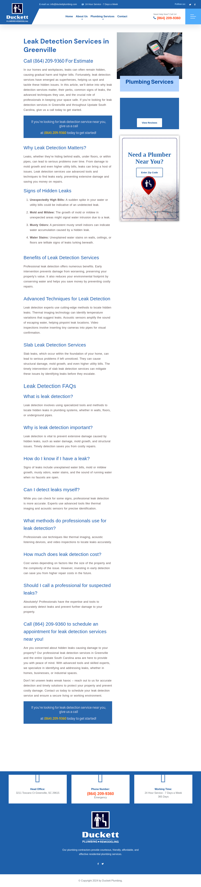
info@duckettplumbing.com (63, 4)
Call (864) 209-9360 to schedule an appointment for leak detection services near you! (65, 631)
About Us (82, 16)
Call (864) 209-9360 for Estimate (58, 61)
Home (69, 16)
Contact (122, 16)
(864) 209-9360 (167, 18)
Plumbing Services (102, 16)
